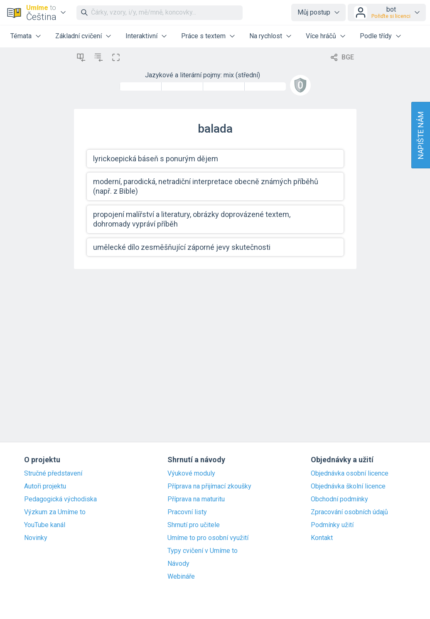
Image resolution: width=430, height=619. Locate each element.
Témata (21, 36)
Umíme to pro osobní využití (207, 538)
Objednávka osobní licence (349, 473)
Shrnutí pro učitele (193, 525)
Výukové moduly (191, 473)
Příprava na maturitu (196, 499)
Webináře (181, 576)
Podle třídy (376, 36)
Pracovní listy (187, 512)
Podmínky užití (332, 525)
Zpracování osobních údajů (349, 512)
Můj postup (313, 12)
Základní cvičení (78, 36)
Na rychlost (265, 36)
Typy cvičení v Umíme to (202, 551)
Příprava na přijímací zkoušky (209, 486)
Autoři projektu (45, 486)
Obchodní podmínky (339, 499)
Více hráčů (321, 36)
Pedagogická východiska (60, 499)
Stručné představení (53, 473)
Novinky (35, 538)
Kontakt (322, 538)
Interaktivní (141, 36)
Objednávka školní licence (348, 486)
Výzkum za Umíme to (55, 512)
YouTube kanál (44, 525)
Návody (178, 563)
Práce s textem (203, 36)
